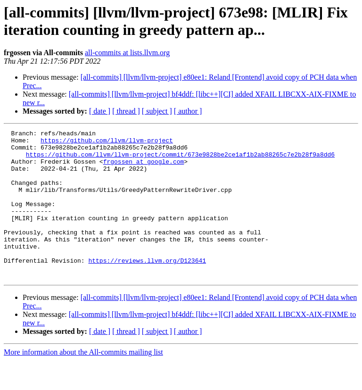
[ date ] (99, 111)
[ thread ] (126, 111)
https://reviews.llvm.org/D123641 (147, 287)
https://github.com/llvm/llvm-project (107, 143)
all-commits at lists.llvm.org (127, 53)
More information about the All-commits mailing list (83, 382)
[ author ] (188, 111)
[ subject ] (157, 111)
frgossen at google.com (143, 168)
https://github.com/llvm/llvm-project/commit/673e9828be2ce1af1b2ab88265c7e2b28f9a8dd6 (180, 160)
